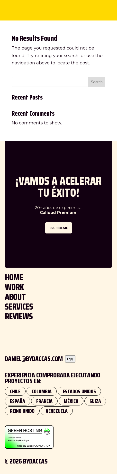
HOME (14, 277)
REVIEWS (19, 316)
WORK (14, 287)
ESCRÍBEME (58, 227)
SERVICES (19, 306)
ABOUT (15, 297)
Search (97, 82)
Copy (70, 359)
